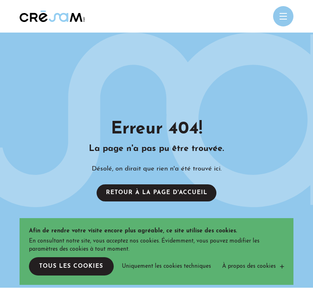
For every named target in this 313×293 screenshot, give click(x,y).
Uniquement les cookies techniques (166, 266)
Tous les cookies (71, 266)
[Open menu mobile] (283, 16)
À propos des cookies (249, 266)
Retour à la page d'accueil (156, 193)
